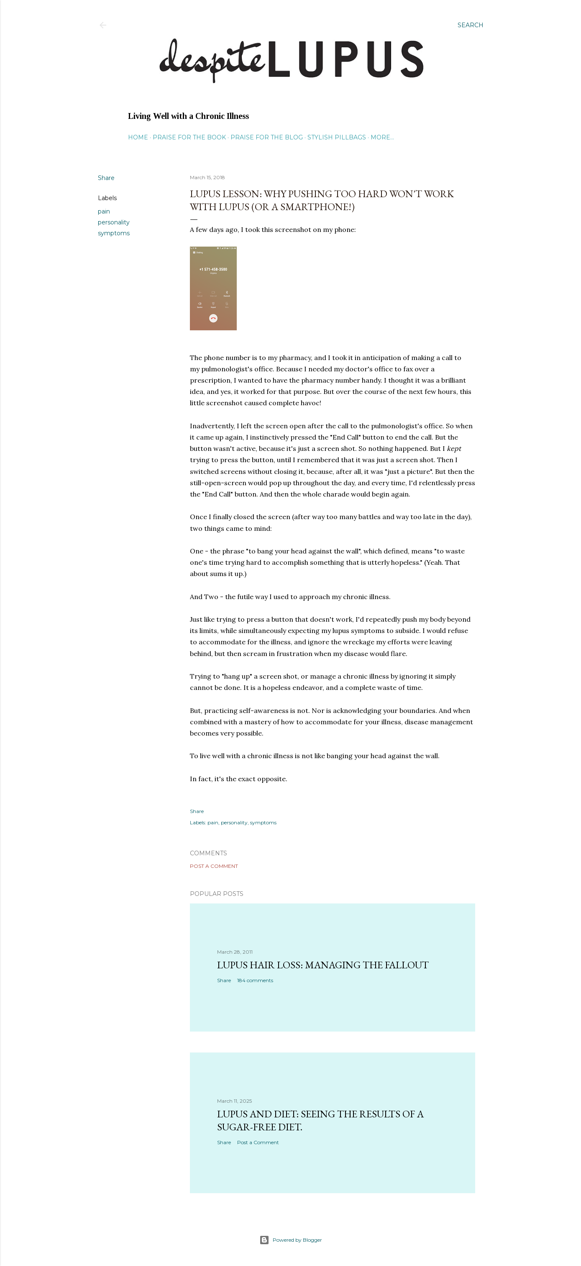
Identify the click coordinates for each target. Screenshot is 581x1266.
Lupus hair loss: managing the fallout (323, 964)
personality (114, 222)
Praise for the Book (189, 137)
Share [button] (106, 178)
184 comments (255, 980)
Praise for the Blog (266, 137)
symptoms (114, 233)
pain (104, 211)
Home (138, 137)
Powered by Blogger (290, 1240)
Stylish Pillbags (336, 137)
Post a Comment (214, 866)
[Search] (471, 25)
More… (382, 137)
